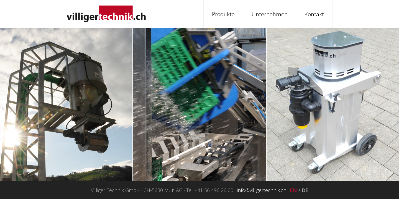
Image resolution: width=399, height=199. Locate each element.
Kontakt (314, 14)
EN (293, 190)
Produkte (223, 14)
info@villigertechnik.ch (261, 190)
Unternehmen (270, 14)
